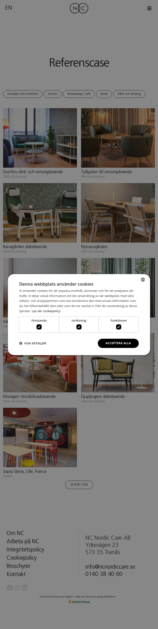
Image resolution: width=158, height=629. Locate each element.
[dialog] (79, 314)
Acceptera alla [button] (118, 343)
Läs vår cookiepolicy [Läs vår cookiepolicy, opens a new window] (46, 311)
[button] (32, 343)
